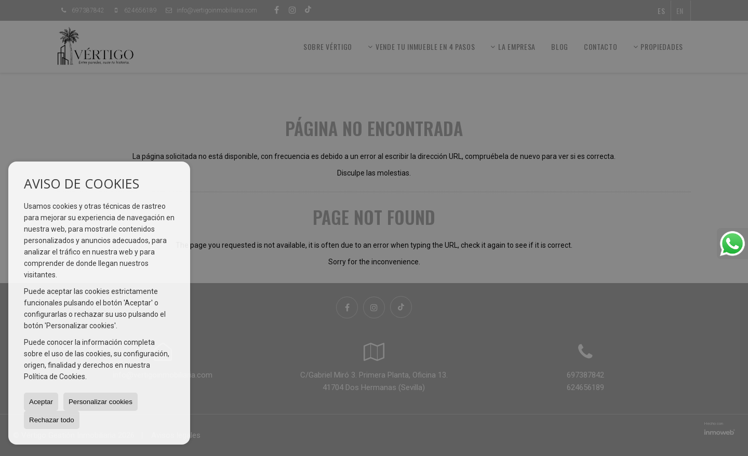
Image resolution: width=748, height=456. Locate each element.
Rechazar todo (51, 420)
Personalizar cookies (100, 402)
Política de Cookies (54, 376)
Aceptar (41, 402)
